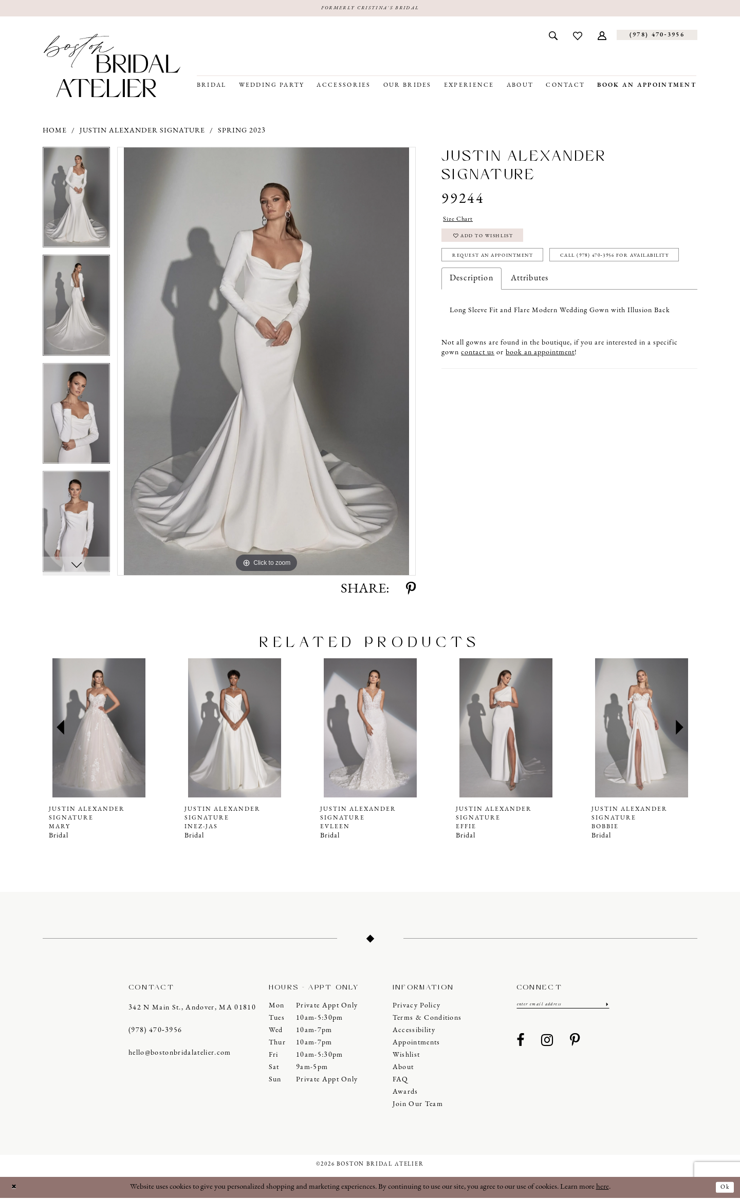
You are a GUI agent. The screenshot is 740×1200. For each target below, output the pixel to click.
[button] (602, 37)
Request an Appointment (509, 269)
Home (55, 133)
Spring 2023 (242, 133)
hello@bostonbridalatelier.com (179, 1055)
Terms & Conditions (427, 1020)
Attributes (529, 318)
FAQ (401, 1081)
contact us (477, 392)
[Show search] (553, 37)
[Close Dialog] (16, 1189)
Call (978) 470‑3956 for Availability (528, 294)
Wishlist (406, 1057)
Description (471, 318)
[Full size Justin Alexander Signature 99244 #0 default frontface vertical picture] (266, 363)
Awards (405, 1094)
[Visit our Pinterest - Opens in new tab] (575, 1045)
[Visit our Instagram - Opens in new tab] (547, 1045)
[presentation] (99, 729)
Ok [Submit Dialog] (723, 1189)
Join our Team (418, 1106)
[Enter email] (562, 1007)
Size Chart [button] (461, 222)
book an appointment (540, 392)
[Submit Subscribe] (605, 1007)
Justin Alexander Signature (142, 133)
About (403, 1069)
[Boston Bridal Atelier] (112, 67)
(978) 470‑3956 (155, 1032)
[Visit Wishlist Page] (577, 37)
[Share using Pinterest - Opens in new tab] (411, 591)
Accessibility (414, 1032)
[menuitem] (553, 37)
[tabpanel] (76, 203)
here (602, 1189)
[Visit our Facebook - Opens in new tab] (520, 1045)
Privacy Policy (417, 1008)
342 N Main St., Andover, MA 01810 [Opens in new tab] (192, 1010)
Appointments (416, 1045)
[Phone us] (657, 37)
